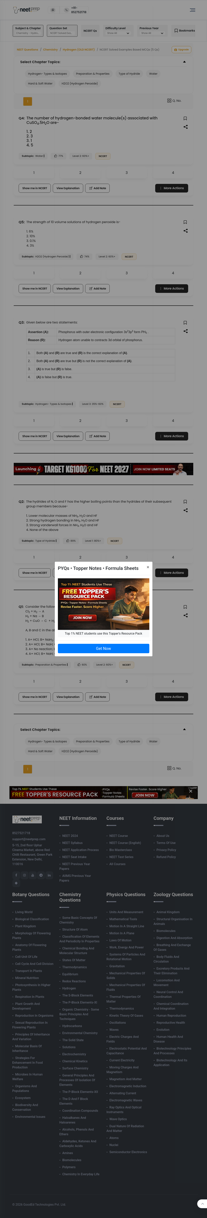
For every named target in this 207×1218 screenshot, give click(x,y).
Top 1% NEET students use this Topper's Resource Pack (103, 633)
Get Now (103, 648)
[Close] (148, 567)
